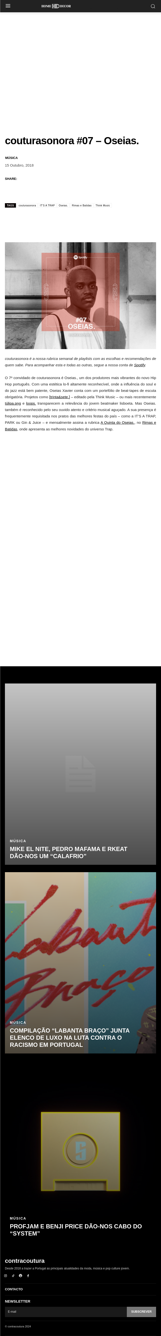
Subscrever (141, 1311)
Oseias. (63, 205)
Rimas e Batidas (81, 205)
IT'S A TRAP (47, 205)
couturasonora (27, 205)
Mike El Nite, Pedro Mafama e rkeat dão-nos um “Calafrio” (68, 852)
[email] (66, 1312)
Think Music (103, 205)
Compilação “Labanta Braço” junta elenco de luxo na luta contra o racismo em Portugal (70, 1037)
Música (11, 157)
